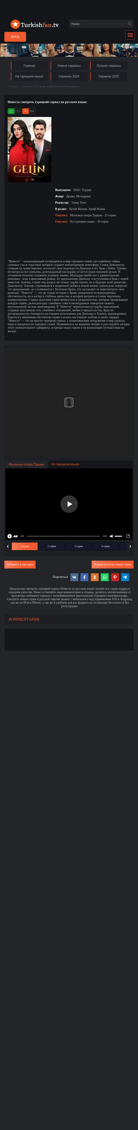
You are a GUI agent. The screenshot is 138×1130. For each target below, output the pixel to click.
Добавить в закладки (20, 564)
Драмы (46, 86)
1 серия (25, 546)
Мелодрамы (72, 86)
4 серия (105, 546)
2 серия (51, 546)
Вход (15, 36)
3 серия (79, 546)
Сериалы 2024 (30, 86)
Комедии (57, 86)
